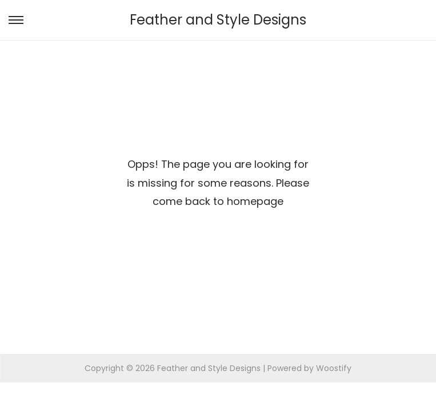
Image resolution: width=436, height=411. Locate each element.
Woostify (333, 368)
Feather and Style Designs (218, 19)
